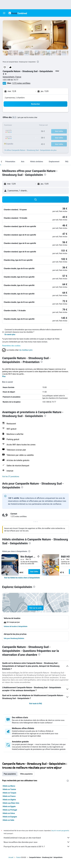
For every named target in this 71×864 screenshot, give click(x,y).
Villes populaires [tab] (26, 774)
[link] (22, 577)
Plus (4, 376)
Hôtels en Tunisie (9, 789)
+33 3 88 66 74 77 (10, 80)
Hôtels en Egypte (9, 806)
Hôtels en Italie (8, 820)
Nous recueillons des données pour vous (37, 842)
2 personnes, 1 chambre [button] (15, 97)
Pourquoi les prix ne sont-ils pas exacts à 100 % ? (37, 846)
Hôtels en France (9, 796)
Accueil (11, 857)
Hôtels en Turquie (9, 793)
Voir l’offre (34, 572)
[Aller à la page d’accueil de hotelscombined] (17, 13)
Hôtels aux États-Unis (11, 803)
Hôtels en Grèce (9, 813)
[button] (4, 13)
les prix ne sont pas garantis (60, 830)
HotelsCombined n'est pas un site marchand (37, 837)
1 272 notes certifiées (21, 83)
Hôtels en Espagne (10, 817)
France (18, 857)
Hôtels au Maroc (9, 786)
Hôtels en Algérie (9, 800)
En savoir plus (10, 334)
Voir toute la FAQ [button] (35, 704)
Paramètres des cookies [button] (11, 346)
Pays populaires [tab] (10, 774)
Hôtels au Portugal (10, 810)
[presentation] (38, 62)
